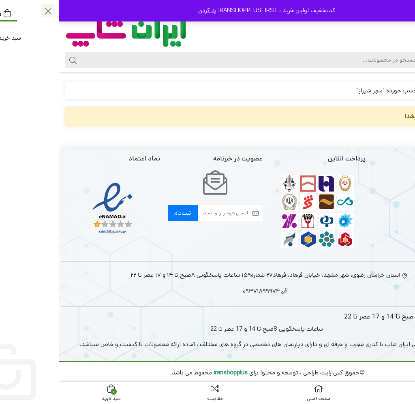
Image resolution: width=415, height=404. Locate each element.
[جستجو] (190, 60)
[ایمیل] (164, 213)
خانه (399, 90)
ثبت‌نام (123, 213)
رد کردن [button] (148, 10)
